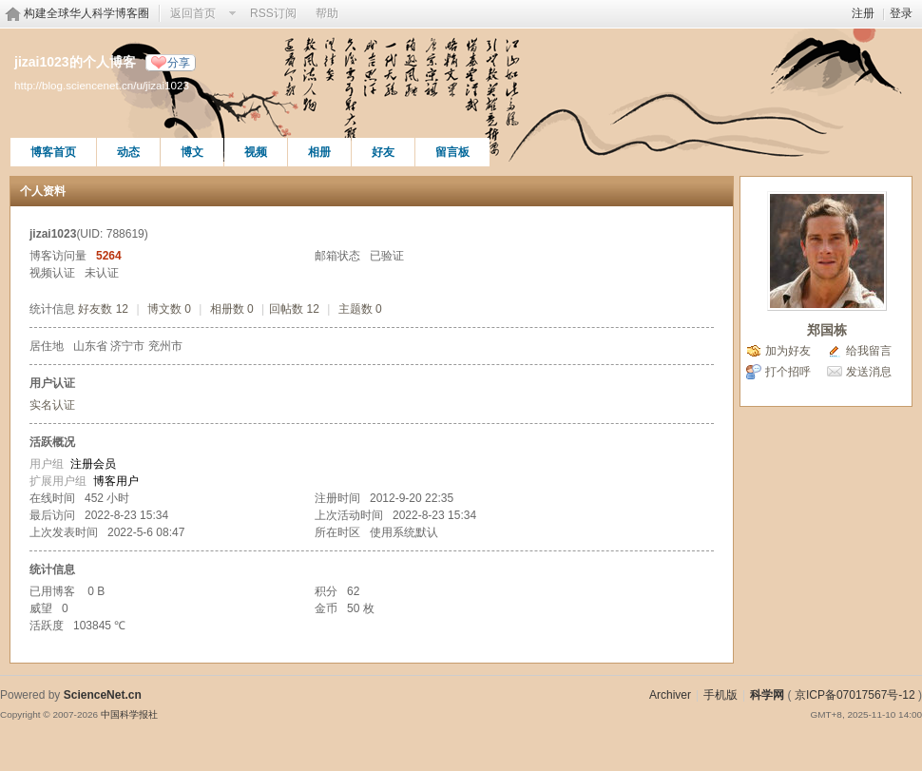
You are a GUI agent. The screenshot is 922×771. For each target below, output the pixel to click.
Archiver (670, 695)
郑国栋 (827, 329)
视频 (255, 152)
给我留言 (869, 350)
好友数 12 (103, 309)
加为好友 (788, 350)
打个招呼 (788, 371)
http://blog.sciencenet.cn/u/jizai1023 (101, 85)
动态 (128, 152)
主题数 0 (360, 309)
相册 (319, 152)
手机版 (720, 695)
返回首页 (193, 13)
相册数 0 (232, 309)
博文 (192, 152)
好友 (383, 152)
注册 (863, 13)
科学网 (767, 695)
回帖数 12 (294, 309)
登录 (901, 13)
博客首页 (53, 152)
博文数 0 (169, 309)
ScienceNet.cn (103, 695)
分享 (178, 62)
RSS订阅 (273, 13)
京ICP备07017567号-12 (855, 695)
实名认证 (52, 405)
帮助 (327, 13)
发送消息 (869, 371)
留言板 (452, 152)
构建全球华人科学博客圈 (86, 13)
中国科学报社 (129, 714)
